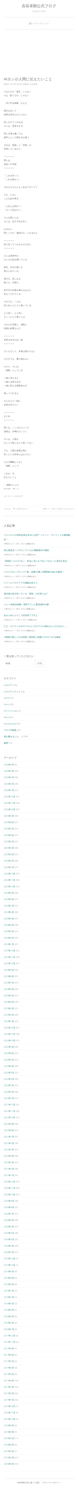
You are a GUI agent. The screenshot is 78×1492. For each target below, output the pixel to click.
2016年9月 (9, 1425)
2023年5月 (9, 995)
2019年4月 (9, 1277)
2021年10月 (9, 1117)
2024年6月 (9, 912)
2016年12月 (9, 1406)
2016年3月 (9, 1457)
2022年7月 (9, 1059)
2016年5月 (9, 1451)
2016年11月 (9, 1412)
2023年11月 (9, 957)
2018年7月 (9, 1297)
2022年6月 (9, 1066)
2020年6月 (9, 1220)
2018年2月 (9, 1322)
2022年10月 (9, 1040)
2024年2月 (9, 937)
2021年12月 (9, 1104)
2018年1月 (9, 1329)
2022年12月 (9, 1027)
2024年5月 (9, 918)
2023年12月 (9, 950)
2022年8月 (9, 1053)
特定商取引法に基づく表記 (29, 1482)
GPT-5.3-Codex (11, 710)
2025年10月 (9, 809)
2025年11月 (9, 803)
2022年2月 (9, 1091)
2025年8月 (9, 822)
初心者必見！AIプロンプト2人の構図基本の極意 (26, 550)
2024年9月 (9, 892)
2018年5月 (9, 1303)
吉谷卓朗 (33, 84)
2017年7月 (9, 1361)
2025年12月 (9, 796)
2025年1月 (9, 867)
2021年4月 (9, 1155)
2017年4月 (9, 1380)
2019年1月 (9, 1290)
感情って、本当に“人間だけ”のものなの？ (58, 509)
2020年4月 (9, 1233)
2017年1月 (9, 1399)
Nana (6, 717)
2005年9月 (9, 1463)
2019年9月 (9, 1271)
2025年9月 (9, 815)
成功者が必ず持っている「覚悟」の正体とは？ (26, 593)
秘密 (6, 742)
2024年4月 (9, 924)
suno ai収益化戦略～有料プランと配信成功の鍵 (26, 604)
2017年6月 (9, 1367)
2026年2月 (9, 783)
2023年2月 (9, 1014)
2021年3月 (9, 1162)
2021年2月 (9, 1168)
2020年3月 (9, 1239)
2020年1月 (9, 1252)
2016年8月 (9, 1431)
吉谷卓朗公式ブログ (39, 5)
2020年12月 (9, 1181)
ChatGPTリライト (12, 691)
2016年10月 (9, 1419)
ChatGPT (18, 496)
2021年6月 (9, 1143)
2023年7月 (9, 982)
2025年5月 (9, 841)
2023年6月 (9, 989)
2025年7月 (9, 828)
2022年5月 (9, 1072)
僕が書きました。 (12, 736)
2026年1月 (9, 790)
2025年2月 (9, 860)
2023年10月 (9, 963)
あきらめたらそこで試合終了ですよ (21, 615)
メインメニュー (40, 23)
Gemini (7, 698)
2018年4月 (9, 1309)
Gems (6, 704)
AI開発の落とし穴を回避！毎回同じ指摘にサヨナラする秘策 (32, 637)
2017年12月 (9, 1335)
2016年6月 (9, 1444)
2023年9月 (9, 969)
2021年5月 (9, 1149)
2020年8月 (9, 1207)
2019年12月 (9, 1258)
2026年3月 (9, 777)
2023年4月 (9, 1001)
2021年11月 (9, 1111)
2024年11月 (9, 880)
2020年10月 (9, 1194)
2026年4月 (9, 770)
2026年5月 (9, 764)
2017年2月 (9, 1393)
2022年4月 (9, 1078)
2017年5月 (9, 1374)
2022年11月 (9, 1034)
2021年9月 (9, 1123)
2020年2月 (9, 1245)
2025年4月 (9, 847)
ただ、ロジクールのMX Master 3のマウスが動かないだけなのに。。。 (37, 626)
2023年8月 (9, 976)
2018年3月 (9, 1316)
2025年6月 (9, 835)
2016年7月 (9, 1438)
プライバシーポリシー (51, 1482)
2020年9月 (9, 1200)
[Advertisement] (39, 53)
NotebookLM (10, 723)
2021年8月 (9, 1130)
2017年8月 (9, 1354)
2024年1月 (9, 944)
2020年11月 (9, 1188)
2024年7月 (9, 905)
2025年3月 (9, 854)
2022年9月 (9, 1046)
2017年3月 (9, 1387)
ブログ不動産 (10, 730)
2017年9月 (9, 1348)
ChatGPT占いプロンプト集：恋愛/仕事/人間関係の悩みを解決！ (34, 571)
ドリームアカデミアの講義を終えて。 (22, 582)
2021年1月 (9, 1175)
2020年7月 (9, 1213)
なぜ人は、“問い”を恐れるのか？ (16, 509)
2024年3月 (9, 931)
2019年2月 (9, 1284)
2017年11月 (9, 1342)
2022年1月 (9, 1098)
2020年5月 (9, 1226)
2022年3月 (9, 1085)
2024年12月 (9, 873)
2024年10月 (9, 886)
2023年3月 (9, 1008)
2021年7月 (9, 1136)
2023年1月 (9, 1021)
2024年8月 (9, 899)
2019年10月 (9, 1265)
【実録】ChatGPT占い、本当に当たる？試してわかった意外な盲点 (35, 560)
